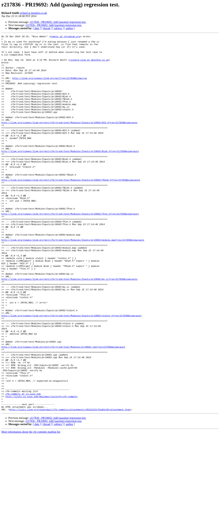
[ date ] (37, 28)
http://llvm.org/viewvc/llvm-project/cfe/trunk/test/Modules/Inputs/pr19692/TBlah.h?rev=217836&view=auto (70, 209)
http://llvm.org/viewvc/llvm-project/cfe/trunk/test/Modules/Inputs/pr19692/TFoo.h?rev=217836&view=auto (70, 249)
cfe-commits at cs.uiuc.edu (23, 465)
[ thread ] (46, 28)
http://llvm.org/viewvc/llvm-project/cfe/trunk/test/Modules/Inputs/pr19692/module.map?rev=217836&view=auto (72, 281)
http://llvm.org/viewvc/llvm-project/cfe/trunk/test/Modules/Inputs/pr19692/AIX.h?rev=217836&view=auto (69, 140)
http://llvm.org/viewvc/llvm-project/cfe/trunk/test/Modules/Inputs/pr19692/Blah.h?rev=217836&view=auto (70, 174)
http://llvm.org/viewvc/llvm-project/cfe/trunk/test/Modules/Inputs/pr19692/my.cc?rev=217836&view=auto (69, 328)
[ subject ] (58, 28)
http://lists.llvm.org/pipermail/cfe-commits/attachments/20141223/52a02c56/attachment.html (70, 484)
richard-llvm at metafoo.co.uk (89, 65)
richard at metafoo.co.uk (33, 12)
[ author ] (69, 28)
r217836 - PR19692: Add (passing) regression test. (58, 22)
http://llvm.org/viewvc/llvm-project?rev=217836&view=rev (49, 87)
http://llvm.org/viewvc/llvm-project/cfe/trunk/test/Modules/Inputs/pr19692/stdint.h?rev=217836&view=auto (71, 371)
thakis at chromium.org (65, 36)
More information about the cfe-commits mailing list (30, 506)
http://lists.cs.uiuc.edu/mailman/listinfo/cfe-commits (41, 469)
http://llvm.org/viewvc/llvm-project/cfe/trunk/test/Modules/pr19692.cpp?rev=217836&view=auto (63, 409)
